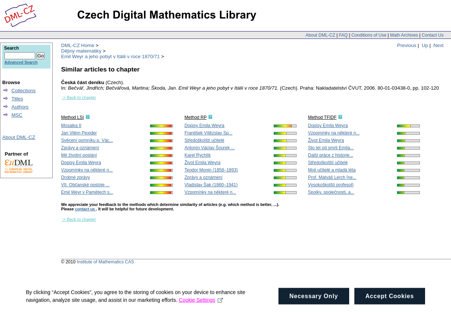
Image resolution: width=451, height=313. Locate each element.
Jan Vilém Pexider (79, 133)
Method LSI (72, 117)
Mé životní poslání (79, 155)
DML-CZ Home (77, 45)
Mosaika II (71, 125)
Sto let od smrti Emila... (331, 147)
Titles (17, 98)
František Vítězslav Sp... (208, 133)
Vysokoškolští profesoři (331, 184)
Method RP (195, 117)
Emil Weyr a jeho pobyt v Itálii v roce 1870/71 (110, 56)
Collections (23, 90)
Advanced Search (20, 62)
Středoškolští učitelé (204, 140)
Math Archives (404, 35)
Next (439, 45)
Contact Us (433, 35)
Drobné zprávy (75, 177)
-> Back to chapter (79, 97)
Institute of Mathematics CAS (105, 261)
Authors (20, 107)
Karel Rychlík (197, 155)
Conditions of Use (369, 35)
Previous (407, 45)
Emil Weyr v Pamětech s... (87, 192)
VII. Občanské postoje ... (85, 184)
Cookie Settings (201, 304)
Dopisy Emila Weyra (81, 162)
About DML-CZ (320, 35)
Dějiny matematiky (81, 51)
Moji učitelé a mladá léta (332, 170)
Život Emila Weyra (202, 162)
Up (425, 45)
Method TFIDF (322, 117)
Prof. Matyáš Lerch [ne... (332, 177)
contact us (85, 209)
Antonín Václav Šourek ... (209, 147)
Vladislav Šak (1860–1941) (210, 184)
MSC (17, 115)
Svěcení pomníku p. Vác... (87, 140)
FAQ (343, 35)
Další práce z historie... (330, 155)
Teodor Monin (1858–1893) (211, 170)
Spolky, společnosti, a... (331, 192)
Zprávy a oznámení (80, 147)
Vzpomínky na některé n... (87, 170)
